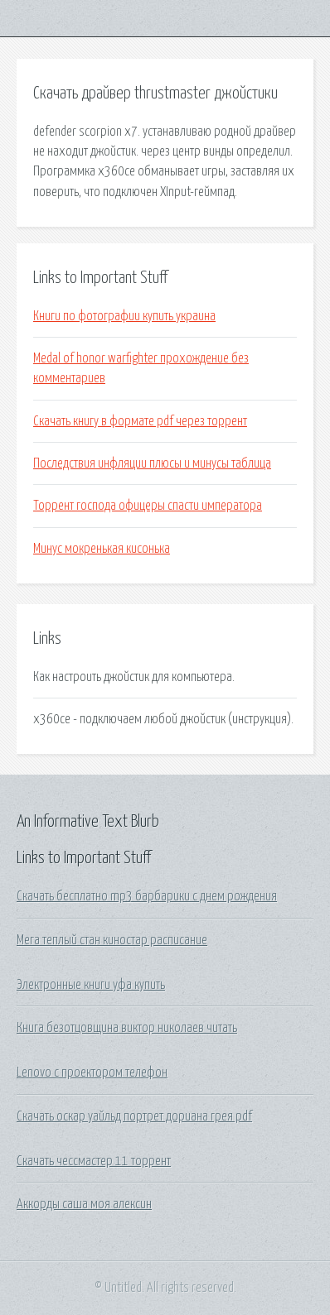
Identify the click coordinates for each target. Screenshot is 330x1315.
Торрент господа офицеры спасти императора (147, 505)
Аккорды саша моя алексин (84, 1204)
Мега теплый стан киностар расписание (112, 940)
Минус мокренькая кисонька (101, 548)
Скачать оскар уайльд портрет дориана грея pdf (134, 1116)
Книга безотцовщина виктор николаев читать (127, 1027)
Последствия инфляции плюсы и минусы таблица (152, 463)
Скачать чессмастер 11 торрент (94, 1161)
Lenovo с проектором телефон (92, 1072)
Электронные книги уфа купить (91, 984)
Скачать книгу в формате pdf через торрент (140, 421)
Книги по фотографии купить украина (124, 316)
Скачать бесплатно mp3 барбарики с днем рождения (147, 896)
